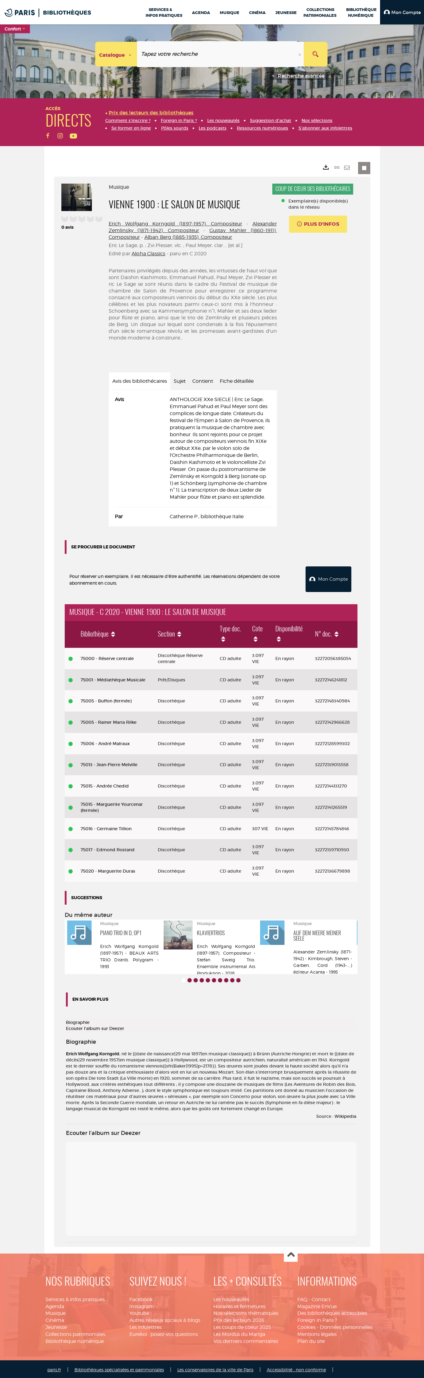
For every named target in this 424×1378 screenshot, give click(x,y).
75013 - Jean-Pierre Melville (109, 763)
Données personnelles (346, 1326)
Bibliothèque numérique (74, 1340)
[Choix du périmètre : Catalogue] (116, 54)
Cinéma (54, 1319)
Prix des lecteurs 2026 (238, 1319)
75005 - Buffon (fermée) (106, 699)
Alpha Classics (148, 254)
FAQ (302, 1298)
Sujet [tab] (180, 381)
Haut (291, 1253)
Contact (321, 1298)
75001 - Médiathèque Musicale (113, 678)
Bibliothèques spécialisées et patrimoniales (119, 1368)
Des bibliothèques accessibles (332, 1312)
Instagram (141, 1305)
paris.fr (54, 1368)
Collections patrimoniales (75, 1333)
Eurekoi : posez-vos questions (163, 1333)
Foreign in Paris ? (317, 1319)
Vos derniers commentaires (245, 1340)
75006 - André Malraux (105, 742)
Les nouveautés (231, 1298)
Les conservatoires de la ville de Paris (215, 1368)
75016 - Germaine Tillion (106, 827)
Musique (55, 1312)
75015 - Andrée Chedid (105, 784)
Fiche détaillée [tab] (237, 381)
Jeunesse (56, 1326)
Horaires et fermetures (239, 1305)
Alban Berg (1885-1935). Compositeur (188, 237)
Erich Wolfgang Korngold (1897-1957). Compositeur (175, 224)
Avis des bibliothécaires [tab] (139, 381)
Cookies (306, 1326)
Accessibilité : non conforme (296, 1368)
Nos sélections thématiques (245, 1312)
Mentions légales (317, 1333)
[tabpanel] (193, 458)
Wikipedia (345, 1115)
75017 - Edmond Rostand (108, 848)
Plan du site (311, 1340)
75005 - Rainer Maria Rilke (108, 720)
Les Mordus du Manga (239, 1333)
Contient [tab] (202, 381)
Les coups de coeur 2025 (242, 1326)
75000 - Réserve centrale (107, 657)
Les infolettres (145, 1326)
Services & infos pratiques (75, 1298)
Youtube (139, 1312)
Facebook (141, 1298)
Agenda (54, 1305)
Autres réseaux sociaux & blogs (164, 1319)
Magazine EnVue (317, 1305)
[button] (402, 12)
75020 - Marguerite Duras (108, 869)
